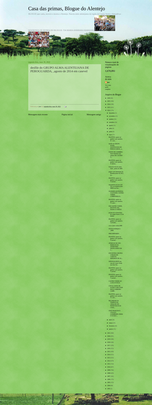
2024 (109, 104)
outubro (111, 119)
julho (110, 128)
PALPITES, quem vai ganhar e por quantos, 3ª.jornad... (116, 179)
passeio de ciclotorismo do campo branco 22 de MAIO (116, 214)
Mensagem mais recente (38, 114)
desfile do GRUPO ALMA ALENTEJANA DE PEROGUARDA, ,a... (116, 146)
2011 (109, 364)
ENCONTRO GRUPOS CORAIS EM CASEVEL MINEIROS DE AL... (116, 255)
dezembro (112, 113)
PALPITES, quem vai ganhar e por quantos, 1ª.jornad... (116, 269)
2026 (109, 98)
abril (110, 320)
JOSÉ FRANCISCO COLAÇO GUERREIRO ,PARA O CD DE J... (116, 313)
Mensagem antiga (94, 114)
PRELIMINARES (114, 233)
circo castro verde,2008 (115, 225)
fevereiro (111, 326)
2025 (109, 101)
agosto (111, 125)
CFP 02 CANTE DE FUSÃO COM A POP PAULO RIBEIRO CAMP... (116, 288)
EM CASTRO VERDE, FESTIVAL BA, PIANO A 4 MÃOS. (115, 207)
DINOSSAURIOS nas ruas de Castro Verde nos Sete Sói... (115, 263)
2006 (109, 379)
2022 (109, 110)
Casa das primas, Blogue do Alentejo (66, 8)
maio (110, 134)
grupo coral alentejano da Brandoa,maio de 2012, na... (116, 173)
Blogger (87, 401)
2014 (109, 354)
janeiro (111, 329)
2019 (109, 339)
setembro (112, 122)
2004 (109, 385)
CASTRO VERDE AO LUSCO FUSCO (115, 282)
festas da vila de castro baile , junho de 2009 (115, 167)
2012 (109, 361)
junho (111, 131)
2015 (109, 351)
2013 (109, 358)
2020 (109, 336)
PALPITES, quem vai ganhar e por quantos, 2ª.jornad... (116, 238)
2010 (109, 367)
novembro (112, 116)
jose (108, 82)
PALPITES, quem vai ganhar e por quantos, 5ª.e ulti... (116, 295)
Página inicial (67, 114)
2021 (109, 333)
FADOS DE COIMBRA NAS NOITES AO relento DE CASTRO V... (115, 154)
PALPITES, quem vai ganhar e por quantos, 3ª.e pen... (116, 201)
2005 (109, 382)
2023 (109, 107)
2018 (109, 342)
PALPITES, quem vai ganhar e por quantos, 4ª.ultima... (116, 162)
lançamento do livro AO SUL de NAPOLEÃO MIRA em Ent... (116, 186)
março (111, 323)
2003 (109, 388)
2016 (109, 348)
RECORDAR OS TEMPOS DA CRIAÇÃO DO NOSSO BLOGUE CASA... (115, 304)
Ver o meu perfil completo (108, 87)
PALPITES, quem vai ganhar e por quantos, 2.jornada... (116, 220)
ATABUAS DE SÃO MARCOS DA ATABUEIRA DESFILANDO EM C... (115, 246)
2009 (109, 370)
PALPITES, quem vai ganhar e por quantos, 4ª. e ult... (116, 138)
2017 (109, 345)
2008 (109, 373)
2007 (109, 376)
